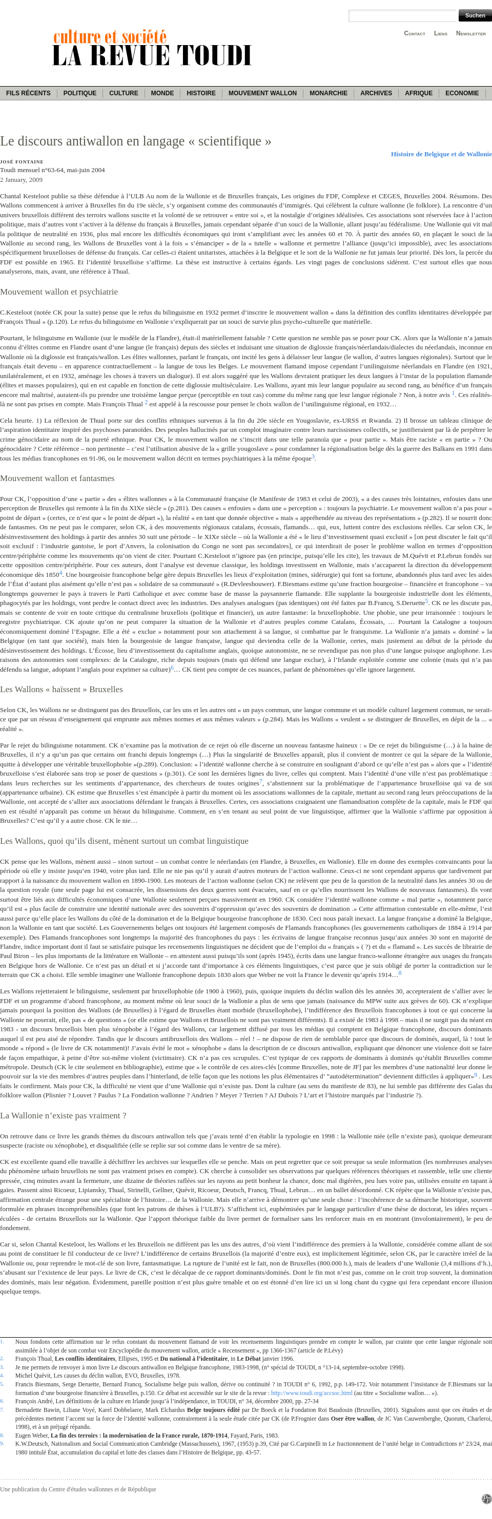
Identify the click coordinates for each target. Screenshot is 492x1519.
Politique (80, 93)
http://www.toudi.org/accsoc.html (312, 1393)
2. (2, 1358)
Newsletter (471, 33)
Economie (462, 93)
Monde (162, 93)
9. (2, 1443)
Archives (376, 93)
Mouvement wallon (263, 93)
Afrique (419, 93)
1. (2, 1341)
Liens (440, 33)
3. (2, 1367)
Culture (123, 93)
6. (2, 1401)
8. (2, 1435)
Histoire (201, 93)
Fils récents (28, 93)
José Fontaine (22, 161)
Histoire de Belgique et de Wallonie (441, 154)
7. (2, 1409)
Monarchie (328, 93)
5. (2, 1384)
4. (2, 1375)
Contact (414, 33)
